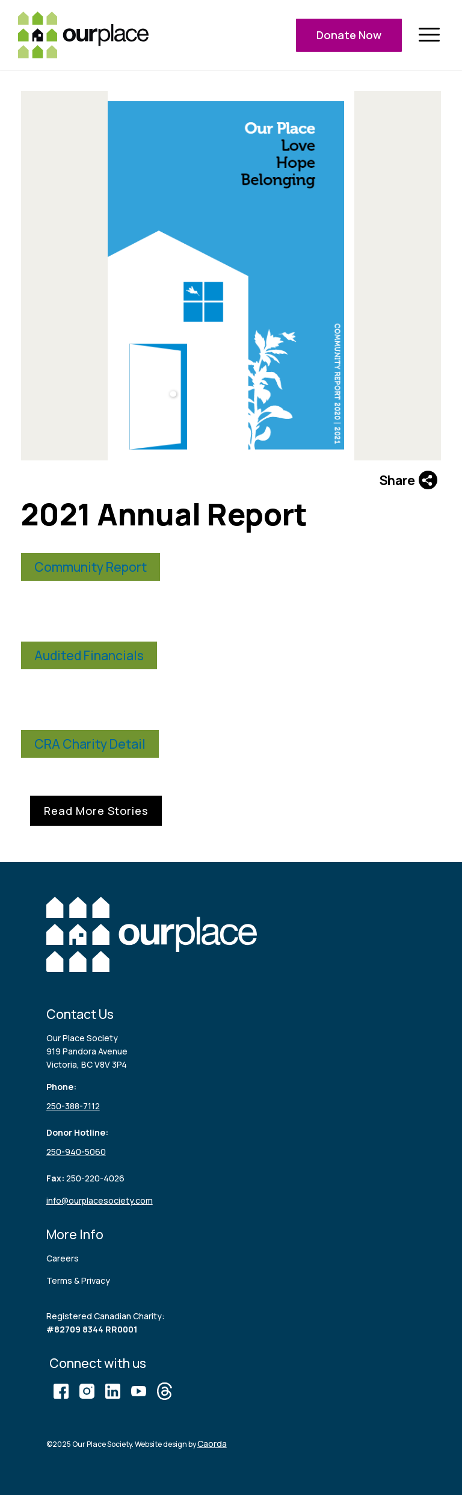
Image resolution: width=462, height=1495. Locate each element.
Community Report (90, 567)
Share (408, 480)
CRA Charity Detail (90, 743)
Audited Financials (89, 655)
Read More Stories (96, 810)
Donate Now (348, 35)
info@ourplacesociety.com (99, 1200)
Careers (62, 1258)
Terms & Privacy (78, 1280)
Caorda (212, 1443)
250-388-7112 (73, 1106)
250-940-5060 (76, 1151)
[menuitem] (429, 35)
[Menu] (429, 35)
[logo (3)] (83, 35)
